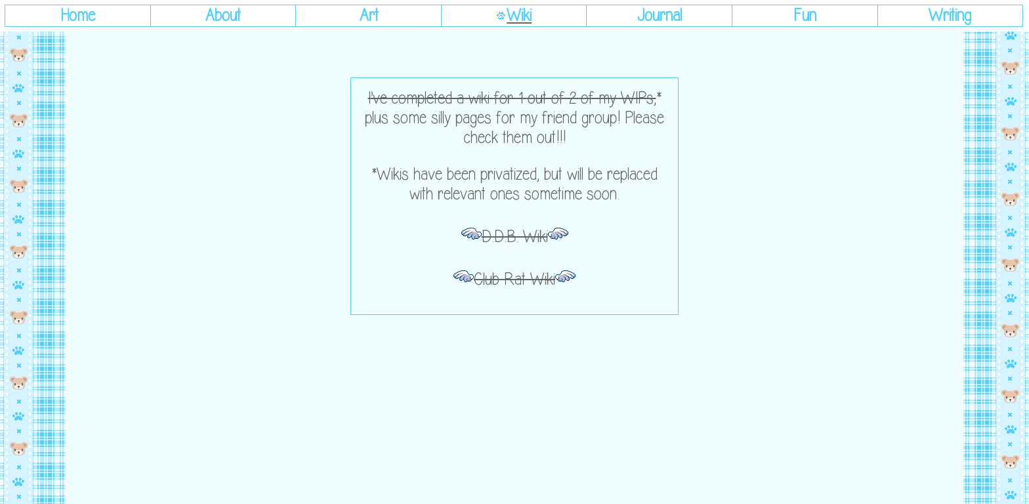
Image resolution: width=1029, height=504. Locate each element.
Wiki (519, 16)
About (223, 16)
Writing (950, 16)
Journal (659, 16)
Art (369, 16)
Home (77, 16)
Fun (804, 16)
